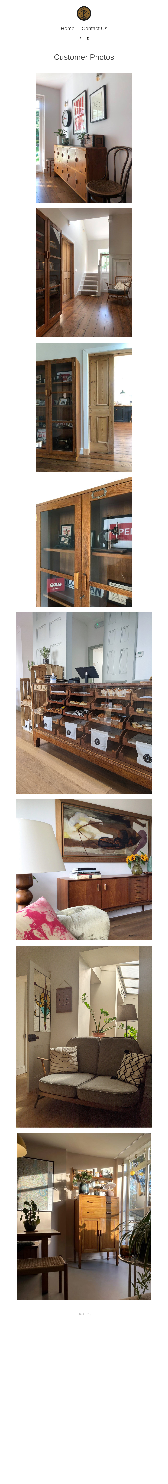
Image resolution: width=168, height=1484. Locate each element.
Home (68, 28)
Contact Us (94, 28)
